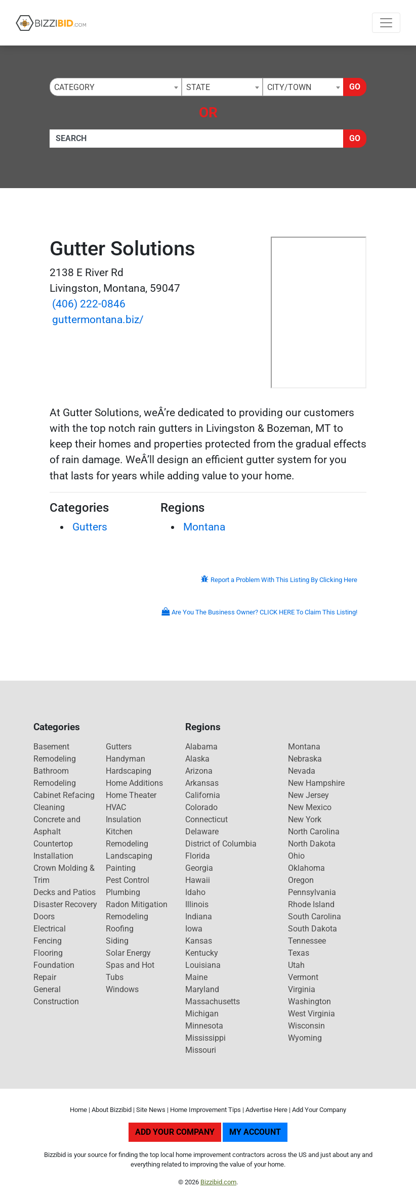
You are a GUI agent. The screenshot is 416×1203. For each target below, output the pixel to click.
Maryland (202, 989)
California (202, 795)
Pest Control (127, 880)
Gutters (89, 527)
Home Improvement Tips (205, 1109)
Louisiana (203, 965)
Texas (298, 953)
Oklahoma (306, 868)
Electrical (49, 928)
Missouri (200, 1050)
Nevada (301, 771)
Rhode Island (311, 904)
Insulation (123, 819)
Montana (204, 527)
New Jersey (308, 795)
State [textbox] (198, 87)
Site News (150, 1109)
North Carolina (314, 831)
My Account (255, 1132)
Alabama (201, 746)
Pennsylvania (312, 892)
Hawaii (197, 880)
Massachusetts (212, 1001)
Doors (44, 916)
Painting (121, 868)
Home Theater (131, 795)
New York (304, 819)
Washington (309, 1001)
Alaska (197, 759)
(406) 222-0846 (89, 304)
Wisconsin (306, 1026)
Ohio (296, 856)
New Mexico (309, 807)
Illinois (197, 904)
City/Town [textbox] (289, 87)
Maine (196, 977)
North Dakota (312, 844)
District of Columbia (221, 844)
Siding (117, 941)
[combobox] (116, 87)
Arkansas (202, 783)
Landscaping (129, 856)
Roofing (120, 928)
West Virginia (311, 1013)
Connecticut (206, 819)
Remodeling (127, 916)
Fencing (47, 941)
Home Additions (134, 783)
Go (354, 87)
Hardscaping (128, 771)
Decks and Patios (64, 892)
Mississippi (205, 1038)
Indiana (198, 916)
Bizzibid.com (218, 1182)
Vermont (303, 977)
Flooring (48, 953)
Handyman (125, 759)
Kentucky (201, 953)
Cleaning (49, 807)
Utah (296, 965)
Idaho (195, 892)
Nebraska (305, 759)
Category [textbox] (74, 87)
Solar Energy (128, 953)
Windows (122, 989)
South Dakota (312, 928)
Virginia (301, 989)
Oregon (301, 880)
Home (78, 1109)
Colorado (201, 807)
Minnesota (204, 1026)
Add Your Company (319, 1109)
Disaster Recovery (65, 904)
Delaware (202, 831)
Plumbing (123, 892)
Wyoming (305, 1038)
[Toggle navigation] (386, 23)
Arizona (199, 771)
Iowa (193, 928)
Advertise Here (266, 1109)
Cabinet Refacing (64, 795)
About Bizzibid (112, 1109)
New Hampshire (316, 783)
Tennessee (307, 941)
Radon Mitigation (137, 904)
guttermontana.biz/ (98, 320)
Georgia (199, 868)
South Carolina (314, 916)
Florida (197, 856)
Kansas (198, 941)
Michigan (202, 1013)
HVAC (116, 807)
